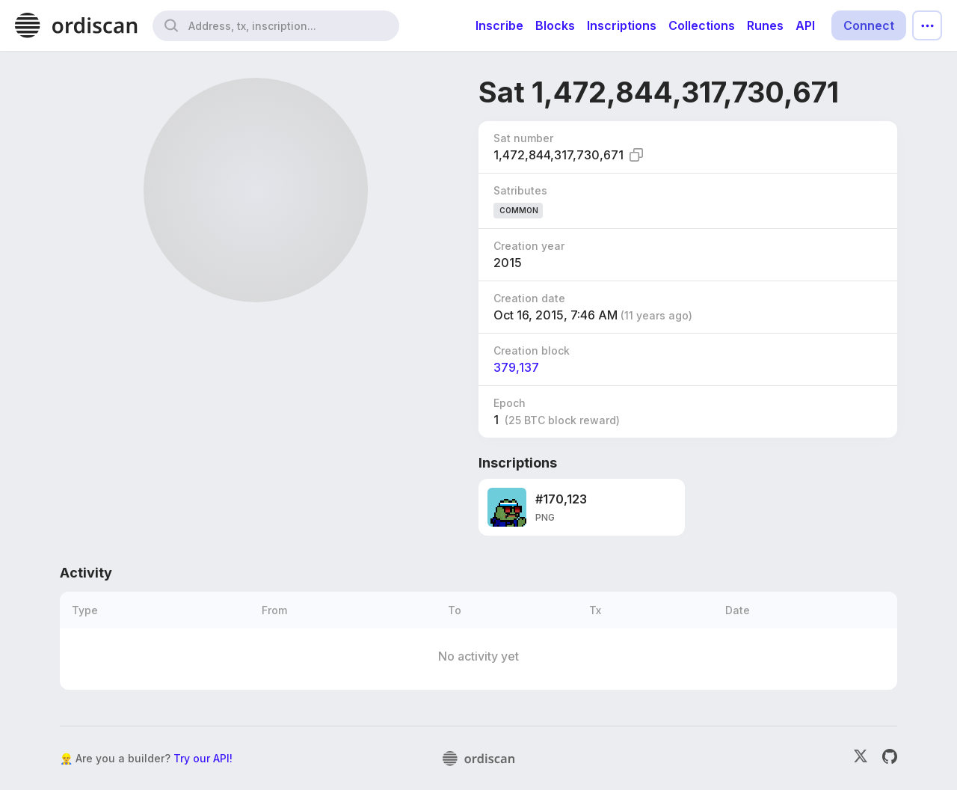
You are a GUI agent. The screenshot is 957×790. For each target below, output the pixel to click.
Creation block (531, 350)
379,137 (516, 367)
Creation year (528, 245)
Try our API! (203, 758)
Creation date (529, 298)
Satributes (520, 190)
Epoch (509, 402)
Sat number (523, 138)
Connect (868, 25)
